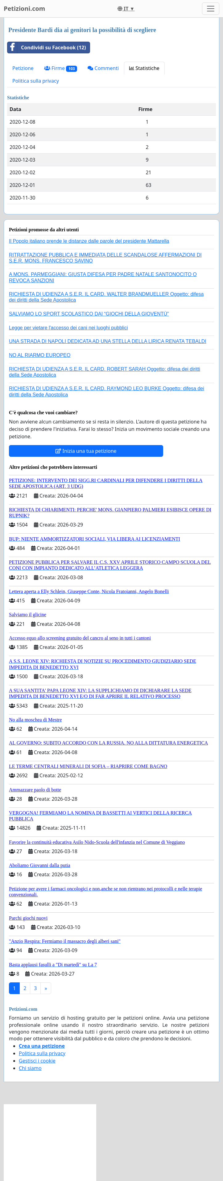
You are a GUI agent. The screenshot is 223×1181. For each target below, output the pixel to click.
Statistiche (144, 68)
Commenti (103, 68)
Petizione (23, 68)
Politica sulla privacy (35, 80)
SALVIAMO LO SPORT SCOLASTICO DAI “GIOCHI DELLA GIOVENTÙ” (89, 313)
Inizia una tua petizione (86, 451)
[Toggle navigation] (210, 8)
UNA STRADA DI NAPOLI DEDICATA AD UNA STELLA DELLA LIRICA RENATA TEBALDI (107, 341)
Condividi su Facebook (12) (46, 47)
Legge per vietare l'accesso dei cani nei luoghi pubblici (68, 327)
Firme (60, 68)
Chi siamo (30, 1068)
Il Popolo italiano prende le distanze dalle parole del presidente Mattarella (89, 241)
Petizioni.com (24, 8)
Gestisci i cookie (37, 1060)
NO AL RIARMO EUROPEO (39, 355)
